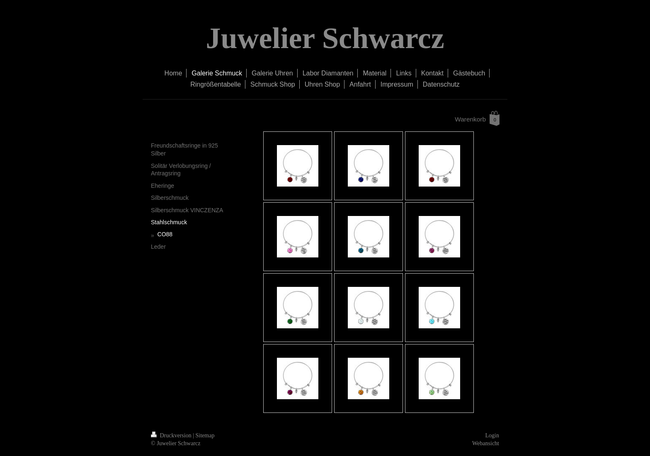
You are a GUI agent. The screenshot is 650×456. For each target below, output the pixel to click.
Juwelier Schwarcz (325, 38)
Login (492, 435)
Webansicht (485, 443)
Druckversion (172, 435)
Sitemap (205, 435)
